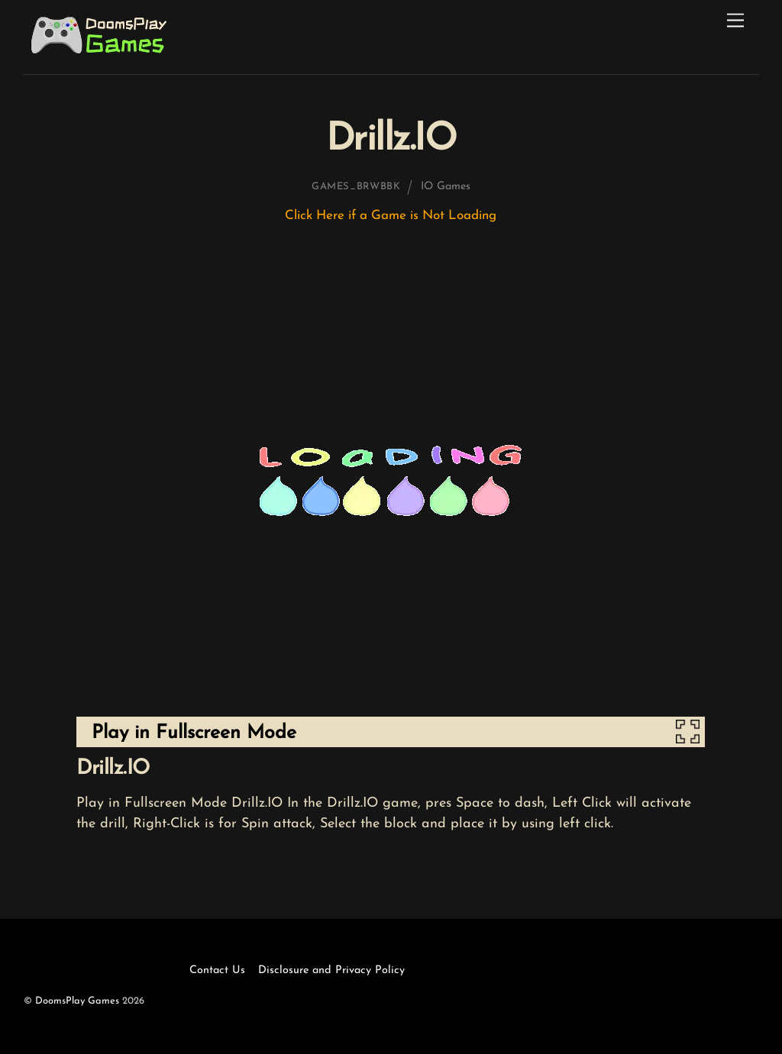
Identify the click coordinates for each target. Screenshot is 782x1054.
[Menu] (735, 21)
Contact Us (217, 970)
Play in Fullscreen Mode (194, 733)
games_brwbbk (356, 187)
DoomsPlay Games (77, 1001)
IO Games (445, 186)
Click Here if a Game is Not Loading (390, 215)
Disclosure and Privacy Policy (331, 970)
